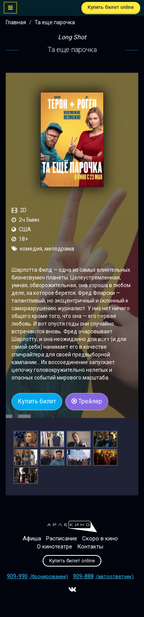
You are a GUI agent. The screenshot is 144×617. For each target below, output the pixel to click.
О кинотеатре (54, 546)
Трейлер (86, 401)
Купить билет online (111, 7)
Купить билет (37, 401)
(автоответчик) (103, 576)
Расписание (61, 538)
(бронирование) (37, 576)
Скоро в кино (100, 538)
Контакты (90, 546)
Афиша (32, 538)
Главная (16, 22)
